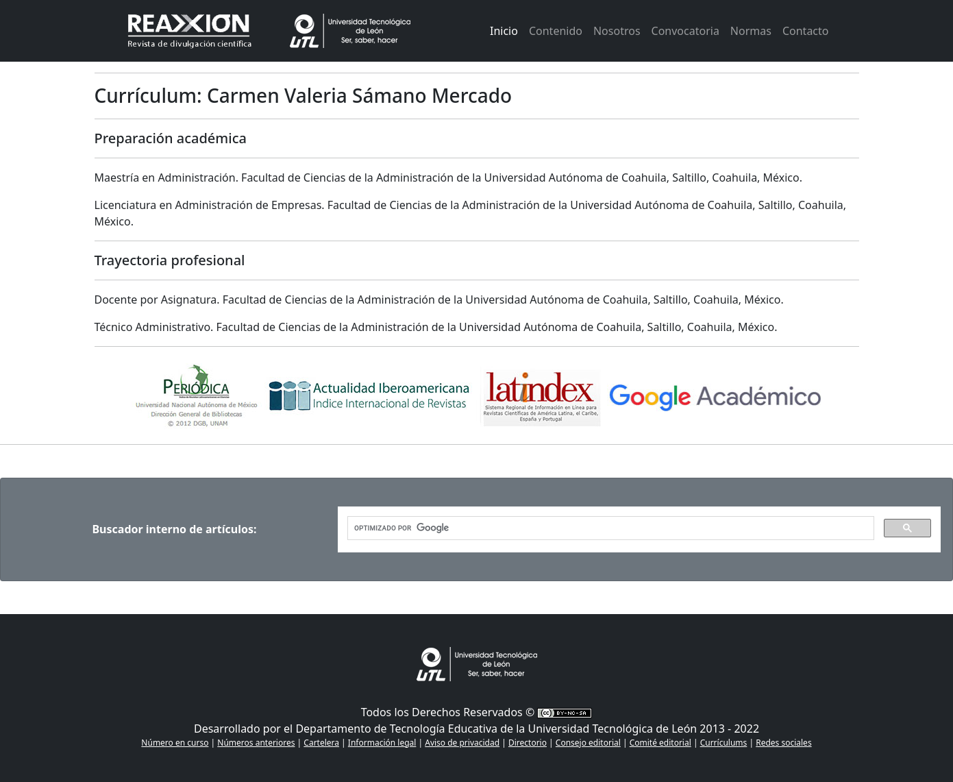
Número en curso (174, 742)
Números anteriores (256, 742)
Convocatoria (685, 30)
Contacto (805, 30)
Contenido (555, 30)
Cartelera (321, 742)
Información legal (382, 742)
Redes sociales (783, 742)
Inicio (504, 30)
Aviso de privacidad (462, 742)
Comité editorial (660, 742)
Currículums (723, 742)
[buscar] (609, 528)
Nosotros (617, 30)
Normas (750, 30)
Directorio (527, 742)
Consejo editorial (588, 742)
